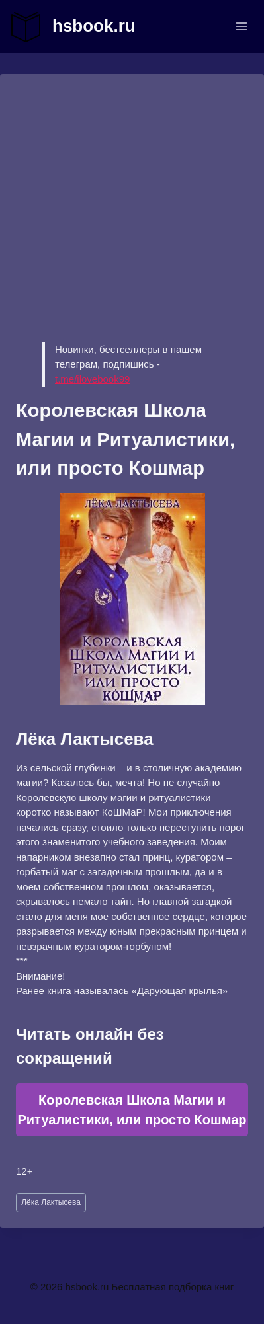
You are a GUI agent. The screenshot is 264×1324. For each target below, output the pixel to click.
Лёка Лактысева (51, 1202)
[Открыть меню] (241, 26)
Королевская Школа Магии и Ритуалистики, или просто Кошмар (131, 1110)
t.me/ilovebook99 (92, 379)
